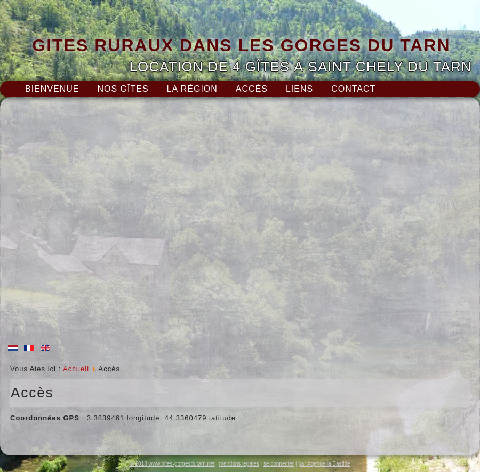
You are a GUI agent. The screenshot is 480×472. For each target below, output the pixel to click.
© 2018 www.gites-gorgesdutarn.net (172, 464)
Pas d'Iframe (240, 223)
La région (192, 88)
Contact (353, 88)
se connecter (278, 464)
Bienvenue (52, 88)
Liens (299, 88)
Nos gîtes (122, 88)
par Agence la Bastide (324, 464)
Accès (252, 88)
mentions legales (239, 464)
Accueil (76, 369)
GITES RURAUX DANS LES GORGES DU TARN (241, 45)
